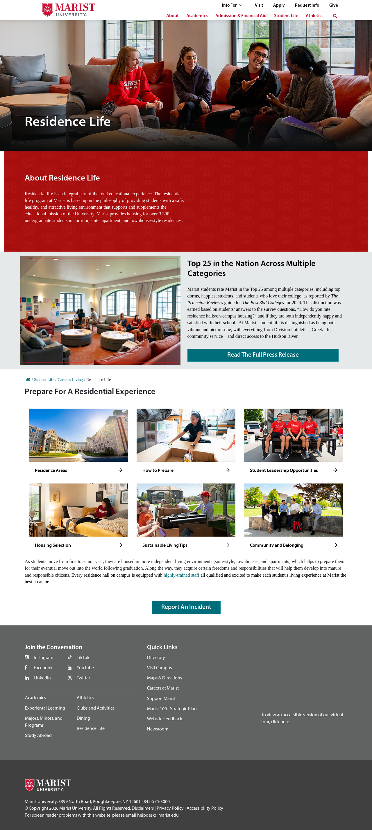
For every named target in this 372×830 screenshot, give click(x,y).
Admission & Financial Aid (241, 16)
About (172, 16)
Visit (259, 5)
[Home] (28, 380)
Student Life (286, 16)
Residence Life (91, 728)
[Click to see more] (120, 470)
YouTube (85, 667)
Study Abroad (38, 735)
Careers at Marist (163, 688)
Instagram (43, 657)
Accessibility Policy (205, 808)
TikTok (83, 657)
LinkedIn (42, 678)
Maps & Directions (164, 678)
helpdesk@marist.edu (158, 815)
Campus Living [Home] (70, 380)
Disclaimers (143, 808)
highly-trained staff (181, 575)
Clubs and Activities (96, 708)
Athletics (314, 16)
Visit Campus (159, 667)
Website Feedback (164, 718)
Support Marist (161, 698)
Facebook (43, 667)
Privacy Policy (170, 808)
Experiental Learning (45, 708)
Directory (156, 657)
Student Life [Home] (44, 380)
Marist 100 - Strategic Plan (172, 708)
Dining (83, 718)
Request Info (307, 5)
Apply (279, 5)
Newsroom (157, 729)
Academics (197, 16)
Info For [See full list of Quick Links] (232, 5)
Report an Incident (186, 607)
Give (333, 5)
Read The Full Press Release (263, 355)
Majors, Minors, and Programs (43, 721)
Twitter (83, 678)
